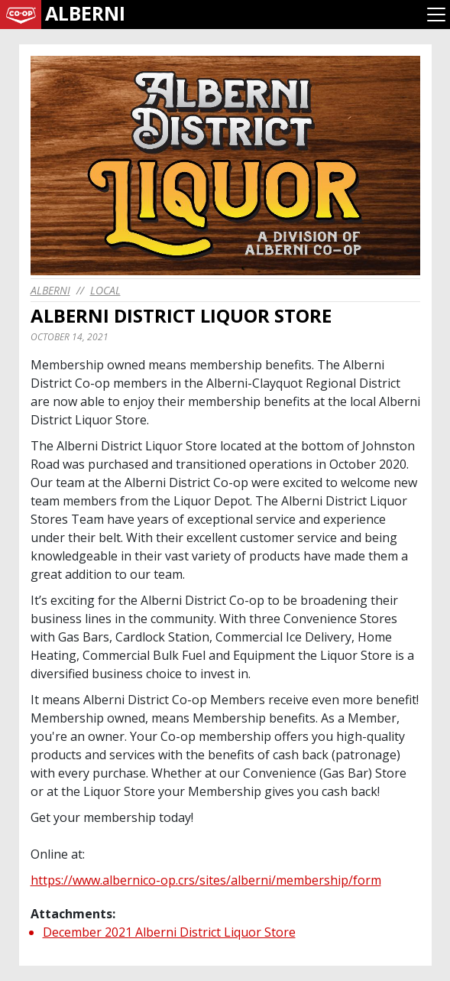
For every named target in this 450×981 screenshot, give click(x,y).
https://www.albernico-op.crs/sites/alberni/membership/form (206, 880)
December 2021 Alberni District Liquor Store (169, 932)
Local (105, 290)
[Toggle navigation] (436, 14)
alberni (50, 290)
